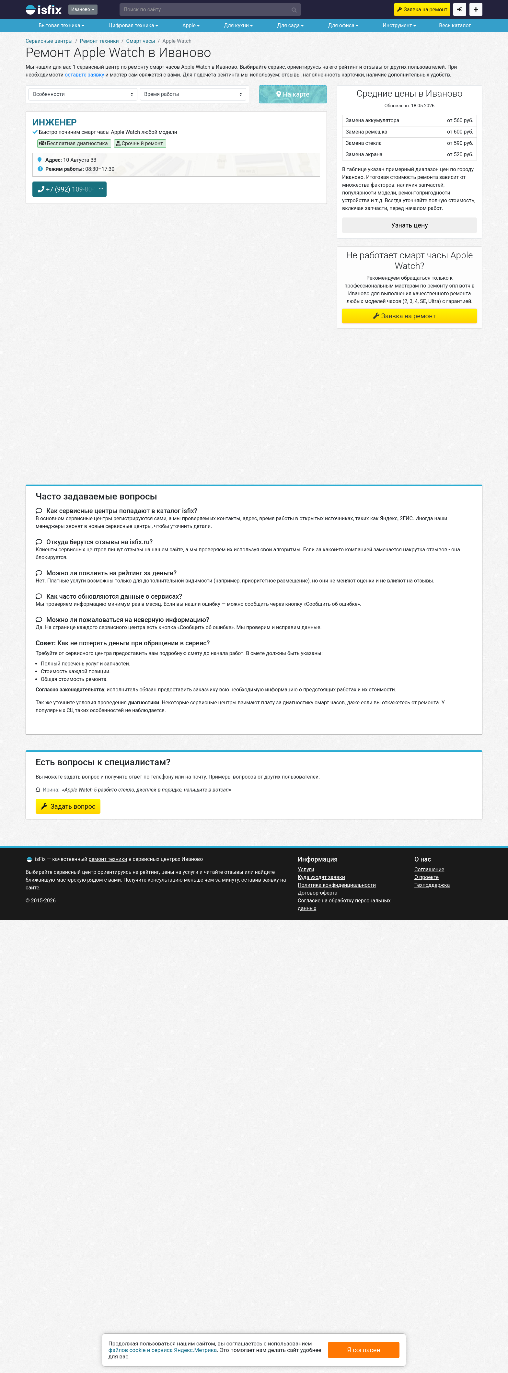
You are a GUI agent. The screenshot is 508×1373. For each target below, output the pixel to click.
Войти (459, 9)
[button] (210, 9)
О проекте (426, 877)
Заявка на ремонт (425, 9)
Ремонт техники (99, 41)
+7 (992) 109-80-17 (69, 189)
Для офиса (340, 25)
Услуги (306, 869)
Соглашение (429, 869)
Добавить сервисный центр (475, 9)
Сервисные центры (49, 41)
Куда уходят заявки (321, 877)
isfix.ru (44, 10)
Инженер (54, 122)
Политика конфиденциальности (337, 885)
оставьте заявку (84, 75)
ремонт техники (108, 859)
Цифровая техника (130, 25)
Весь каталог (455, 25)
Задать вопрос (72, 806)
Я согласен (363, 1350)
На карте (292, 94)
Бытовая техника (58, 25)
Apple (188, 25)
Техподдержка (432, 885)
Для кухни (236, 25)
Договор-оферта (317, 893)
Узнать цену (409, 225)
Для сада (288, 25)
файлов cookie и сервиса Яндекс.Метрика (163, 1350)
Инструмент (396, 25)
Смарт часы (140, 41)
